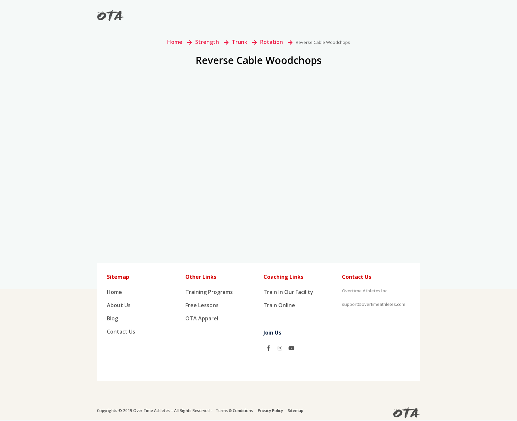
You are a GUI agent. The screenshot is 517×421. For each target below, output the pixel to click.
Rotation (271, 42)
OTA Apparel (201, 319)
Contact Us (121, 333)
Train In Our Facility (288, 292)
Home (174, 42)
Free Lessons (202, 305)
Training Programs (209, 292)
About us (119, 305)
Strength (207, 42)
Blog (112, 319)
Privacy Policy (270, 411)
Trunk (239, 42)
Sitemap (295, 411)
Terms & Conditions (234, 411)
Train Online (279, 305)
